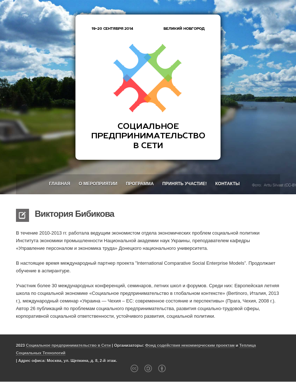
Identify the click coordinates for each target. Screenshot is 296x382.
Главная (59, 183)
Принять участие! (184, 183)
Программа (140, 183)
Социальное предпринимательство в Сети (68, 345)
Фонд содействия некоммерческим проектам (190, 345)
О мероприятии (98, 183)
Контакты (227, 183)
